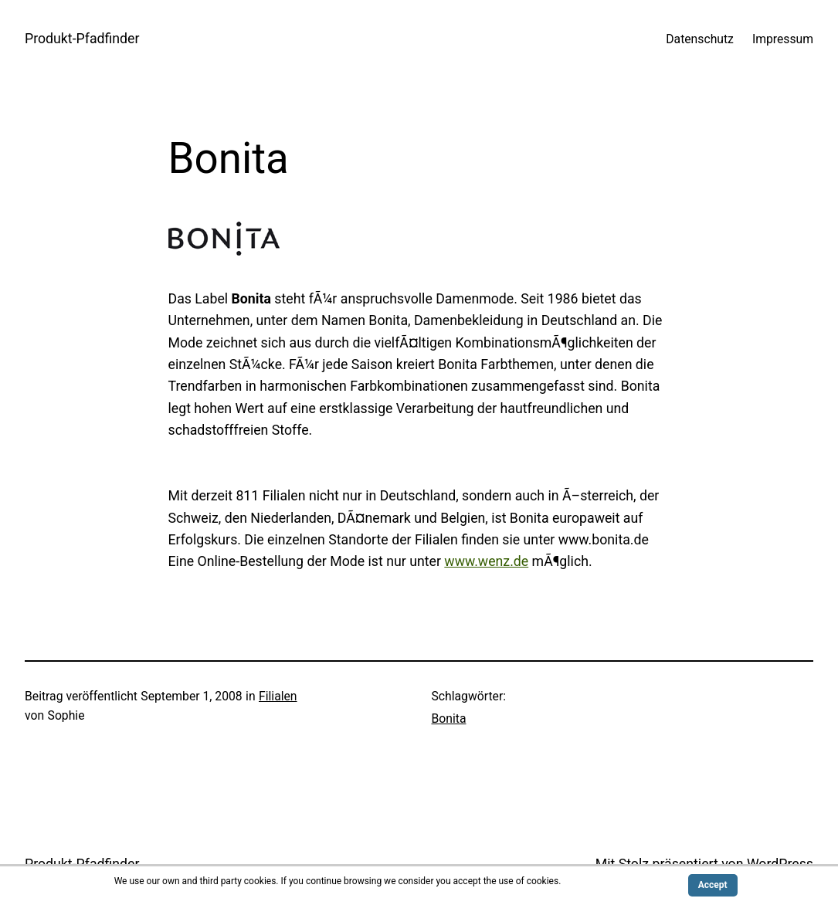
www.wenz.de (486, 561)
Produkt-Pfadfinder (82, 38)
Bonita (449, 718)
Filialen (278, 696)
